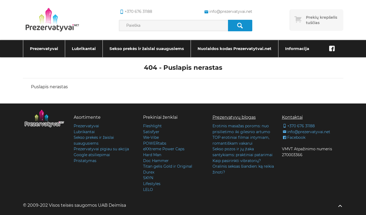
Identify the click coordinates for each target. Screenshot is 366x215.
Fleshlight (152, 126)
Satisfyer (151, 131)
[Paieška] (240, 25)
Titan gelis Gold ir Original (167, 166)
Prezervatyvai (44, 48)
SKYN (148, 177)
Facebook (293, 137)
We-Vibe (151, 137)
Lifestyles (151, 183)
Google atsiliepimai (92, 154)
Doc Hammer (156, 160)
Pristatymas (85, 160)
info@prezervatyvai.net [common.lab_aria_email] (227, 11)
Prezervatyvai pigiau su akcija (101, 149)
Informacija (297, 48)
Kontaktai (292, 117)
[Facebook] (332, 48)
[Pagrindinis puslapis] (52, 20)
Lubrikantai (84, 48)
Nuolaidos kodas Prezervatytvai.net (234, 48)
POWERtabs (154, 143)
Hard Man (152, 154)
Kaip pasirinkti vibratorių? (236, 160)
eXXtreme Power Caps (163, 149)
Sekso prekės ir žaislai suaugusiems (146, 48)
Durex (148, 172)
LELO (148, 189)
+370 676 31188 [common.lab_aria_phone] (135, 11)
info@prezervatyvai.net (306, 131)
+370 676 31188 (298, 126)
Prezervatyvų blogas (234, 117)
